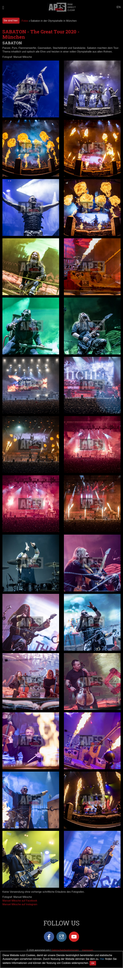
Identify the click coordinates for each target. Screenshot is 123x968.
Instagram (61, 937)
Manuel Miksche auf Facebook (19, 900)
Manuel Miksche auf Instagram (19, 904)
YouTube (74, 937)
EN (119, 7)
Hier (102, 959)
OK (92, 963)
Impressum (87, 950)
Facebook (49, 937)
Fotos (25, 20)
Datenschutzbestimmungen (65, 950)
